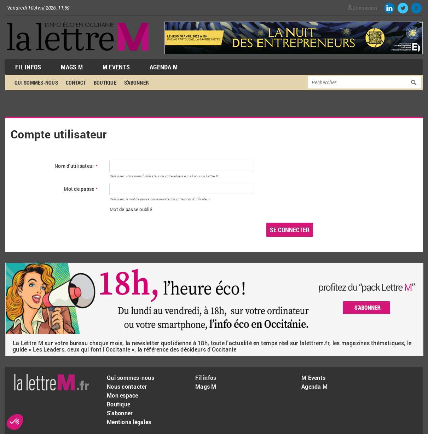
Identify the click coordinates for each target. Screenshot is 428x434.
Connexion (365, 8)
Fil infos (205, 377)
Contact (76, 82)
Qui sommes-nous (36, 82)
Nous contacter (127, 386)
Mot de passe (80, 189)
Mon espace (122, 395)
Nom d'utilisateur (75, 166)
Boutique (105, 82)
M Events (116, 67)
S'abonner (136, 82)
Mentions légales (129, 422)
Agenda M (164, 67)
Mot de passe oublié (131, 209)
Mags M (72, 67)
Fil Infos (28, 67)
